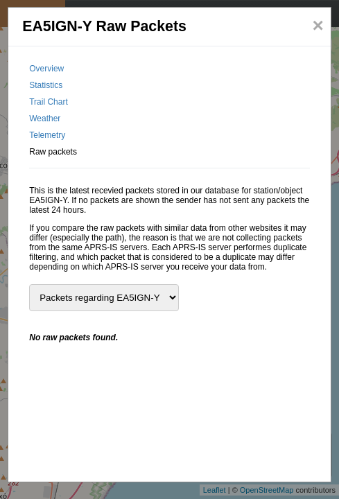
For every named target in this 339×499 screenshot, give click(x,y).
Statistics (45, 85)
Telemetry (47, 135)
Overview (46, 68)
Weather (44, 118)
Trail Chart (48, 102)
